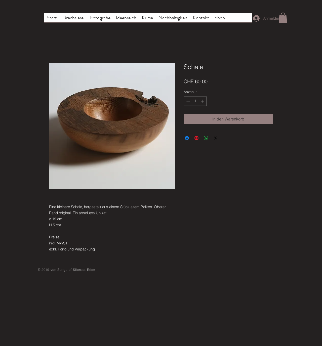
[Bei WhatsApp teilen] (206, 138)
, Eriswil (91, 270)
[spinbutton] (195, 101)
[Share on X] (216, 138)
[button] (282, 18)
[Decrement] (187, 101)
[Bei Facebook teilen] (187, 138)
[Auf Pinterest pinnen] (196, 138)
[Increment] (203, 101)
